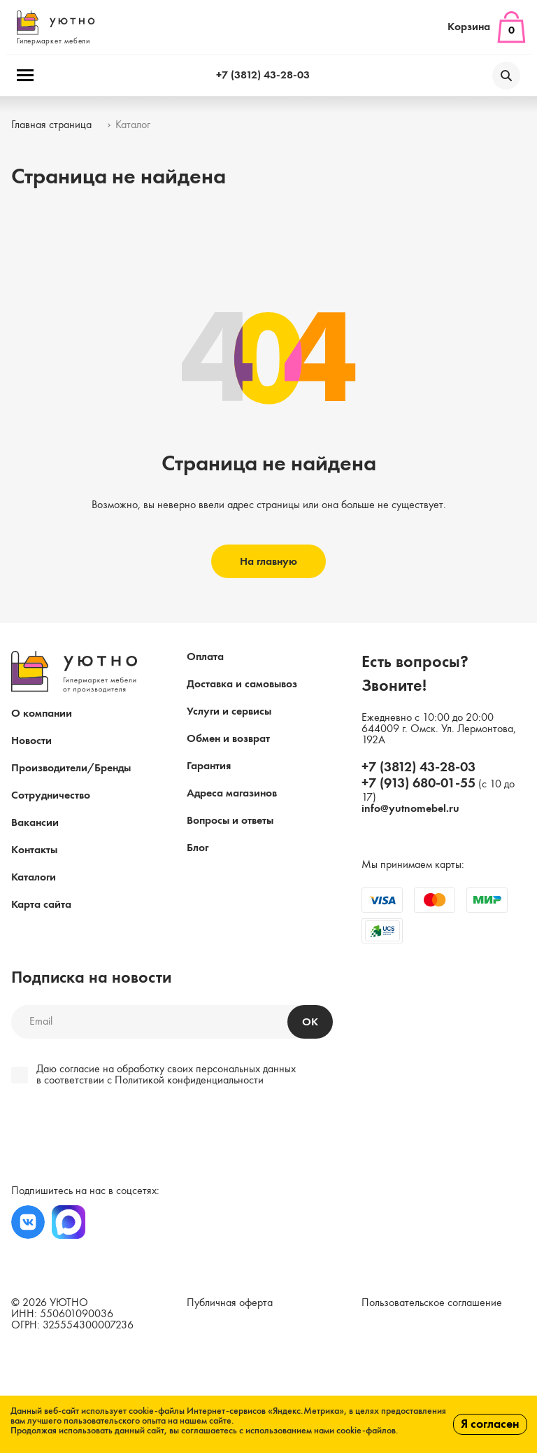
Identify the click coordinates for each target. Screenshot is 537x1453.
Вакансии (35, 823)
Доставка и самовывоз (242, 684)
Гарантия (209, 766)
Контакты (34, 850)
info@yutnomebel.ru (410, 809)
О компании (41, 714)
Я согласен (490, 1424)
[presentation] (107, 1137)
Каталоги (33, 877)
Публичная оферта (230, 1303)
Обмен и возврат (228, 739)
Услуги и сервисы (229, 711)
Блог (197, 848)
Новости (31, 741)
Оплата (205, 657)
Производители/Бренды (71, 768)
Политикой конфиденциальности (189, 1080)
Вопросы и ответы (230, 821)
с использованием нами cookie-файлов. (319, 1431)
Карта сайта (41, 905)
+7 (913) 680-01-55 (418, 784)
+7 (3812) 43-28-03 (263, 75)
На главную (268, 562)
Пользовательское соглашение (431, 1303)
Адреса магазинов (232, 793)
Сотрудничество (50, 795)
